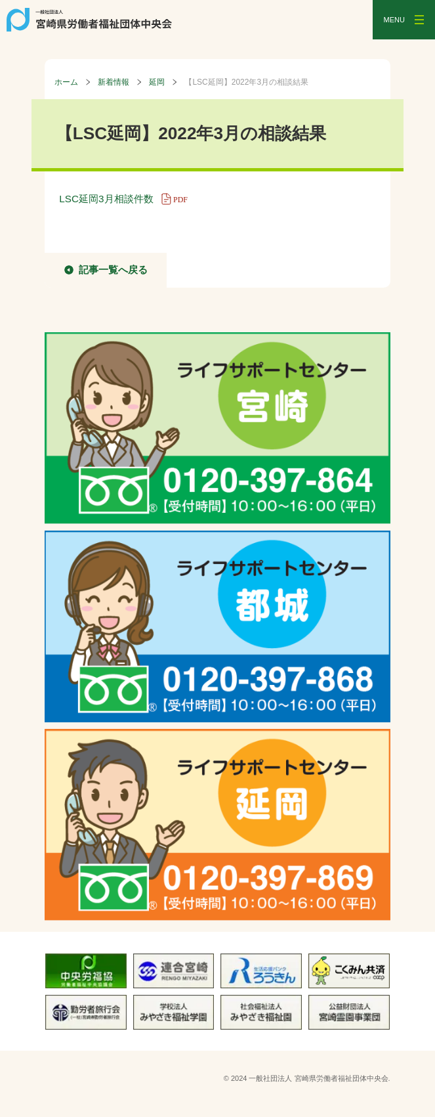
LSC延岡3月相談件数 (127, 198)
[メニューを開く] (404, 19)
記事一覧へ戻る (113, 269)
